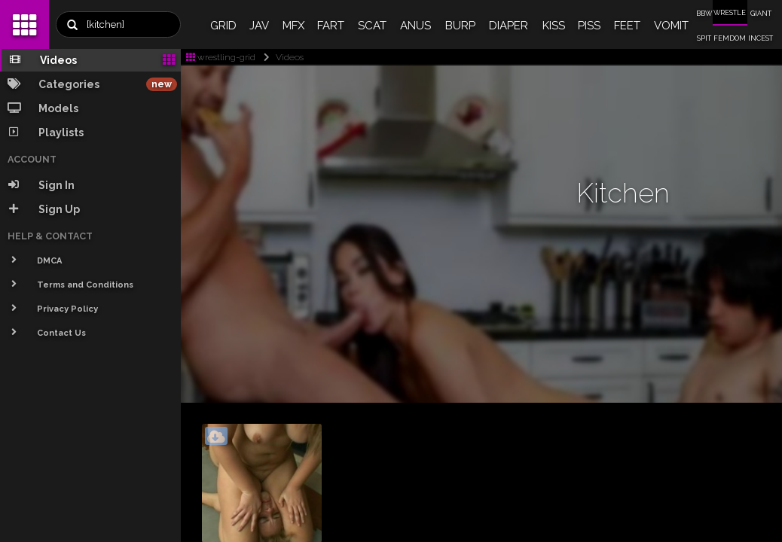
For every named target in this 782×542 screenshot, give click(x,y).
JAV (259, 25)
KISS (553, 25)
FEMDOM (729, 38)
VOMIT (671, 25)
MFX (293, 25)
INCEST (760, 38)
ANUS (415, 25)
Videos (281, 57)
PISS (589, 25)
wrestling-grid (220, 57)
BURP (460, 25)
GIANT (760, 13)
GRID (223, 25)
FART (330, 25)
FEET (627, 25)
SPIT (704, 38)
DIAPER (508, 25)
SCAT (372, 25)
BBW (704, 13)
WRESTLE (729, 13)
